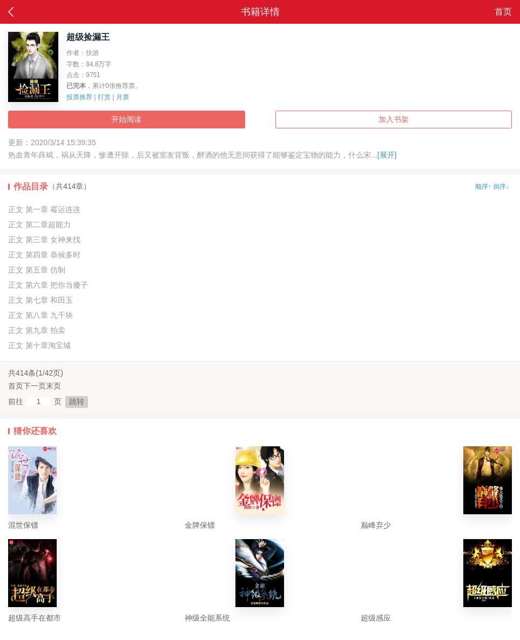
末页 (53, 386)
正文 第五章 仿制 (36, 269)
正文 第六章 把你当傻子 (48, 285)
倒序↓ (501, 186)
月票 (122, 97)
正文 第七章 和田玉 (40, 300)
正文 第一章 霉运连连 (44, 209)
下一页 (34, 386)
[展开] (387, 155)
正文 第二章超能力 (39, 224)
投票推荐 (79, 97)
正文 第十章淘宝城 (39, 345)
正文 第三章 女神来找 (44, 239)
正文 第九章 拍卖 (36, 330)
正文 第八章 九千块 (40, 315)
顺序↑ (483, 186)
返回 (11, 12)
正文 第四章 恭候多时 (44, 254)
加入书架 (394, 119)
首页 (503, 11)
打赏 (104, 97)
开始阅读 (126, 119)
